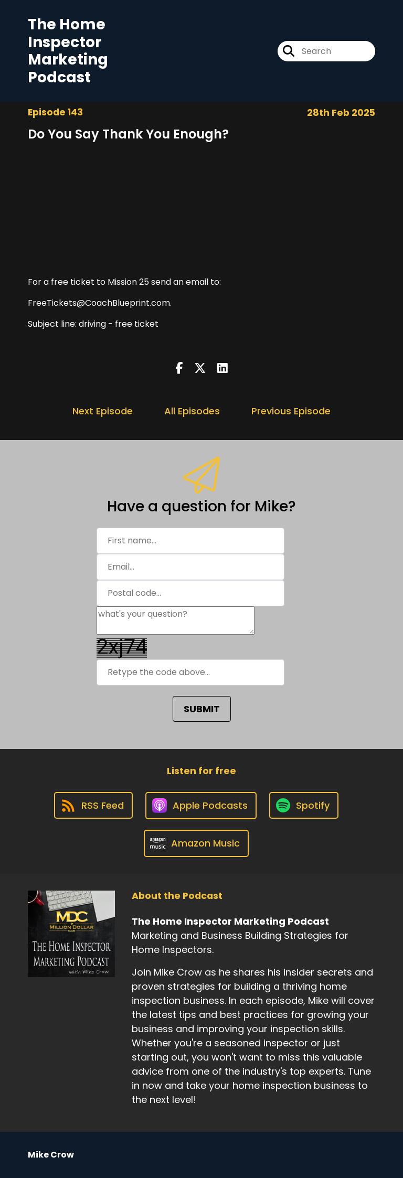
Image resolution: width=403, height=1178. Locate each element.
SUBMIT (202, 708)
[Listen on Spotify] (303, 805)
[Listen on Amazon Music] (196, 843)
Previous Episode (291, 410)
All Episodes (192, 410)
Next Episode (102, 410)
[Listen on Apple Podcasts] (201, 805)
